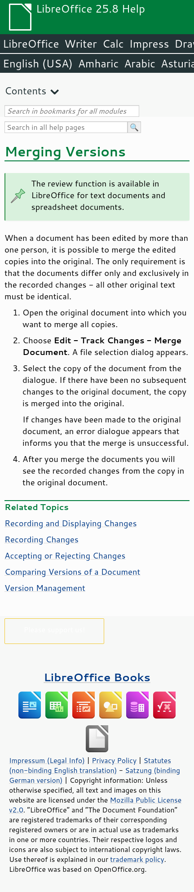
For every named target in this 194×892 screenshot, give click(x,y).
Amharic (98, 63)
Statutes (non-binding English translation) (90, 765)
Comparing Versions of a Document (72, 571)
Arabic (139, 63)
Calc (113, 43)
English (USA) (38, 63)
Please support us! (54, 629)
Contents (25, 91)
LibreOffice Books (97, 677)
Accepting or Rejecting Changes (64, 555)
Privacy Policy (114, 760)
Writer (80, 43)
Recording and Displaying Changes (70, 523)
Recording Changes (41, 539)
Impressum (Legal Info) (47, 760)
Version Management (44, 588)
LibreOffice (31, 43)
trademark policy (137, 859)
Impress (149, 43)
